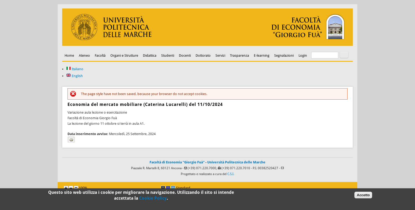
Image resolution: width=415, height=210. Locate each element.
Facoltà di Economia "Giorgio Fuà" (177, 162)
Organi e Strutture (124, 55)
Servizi (220, 55)
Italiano (74, 69)
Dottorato (203, 55)
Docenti (185, 55)
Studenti (167, 55)
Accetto (363, 196)
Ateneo (84, 55)
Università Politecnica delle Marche (236, 162)
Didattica (149, 55)
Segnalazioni (284, 55)
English (74, 76)
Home (69, 55)
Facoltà (100, 55)
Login (303, 55)
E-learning (261, 55)
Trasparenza (239, 55)
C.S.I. (230, 174)
